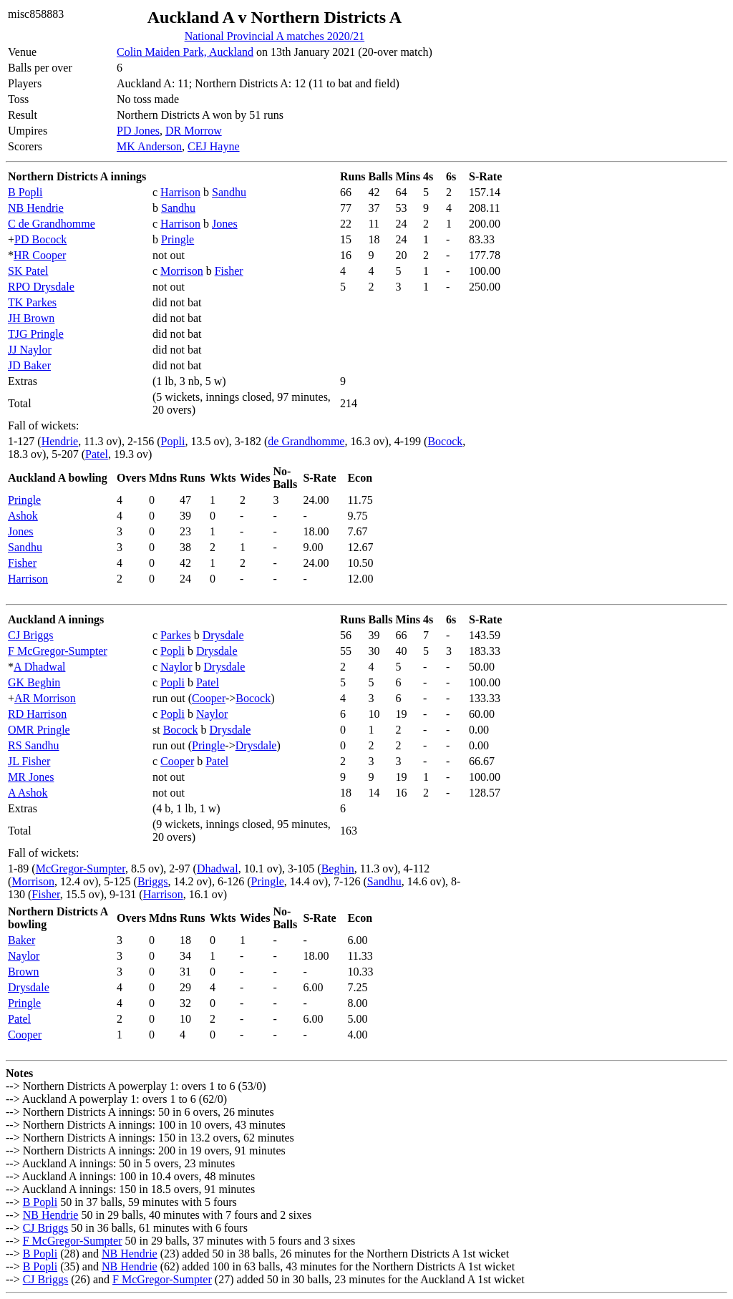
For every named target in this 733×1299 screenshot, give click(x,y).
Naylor (176, 667)
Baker (21, 940)
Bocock (444, 441)
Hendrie (60, 441)
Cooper (208, 698)
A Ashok (28, 793)
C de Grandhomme (51, 224)
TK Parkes (32, 302)
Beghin (337, 868)
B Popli (25, 192)
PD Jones (138, 131)
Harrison (180, 192)
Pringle (177, 239)
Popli (173, 441)
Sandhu (229, 192)
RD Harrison (37, 714)
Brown (23, 971)
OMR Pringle (39, 730)
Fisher (229, 271)
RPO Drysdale (41, 287)
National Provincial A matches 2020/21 (275, 36)
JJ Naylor (30, 350)
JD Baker (29, 365)
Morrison (181, 271)
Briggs (152, 881)
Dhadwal (217, 868)
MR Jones (31, 777)
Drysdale (223, 635)
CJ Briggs (31, 635)
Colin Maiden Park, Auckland (185, 52)
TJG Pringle (36, 334)
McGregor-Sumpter (80, 868)
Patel (96, 454)
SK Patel (28, 271)
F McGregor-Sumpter (57, 651)
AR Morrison (45, 698)
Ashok (23, 516)
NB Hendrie (36, 208)
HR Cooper (40, 255)
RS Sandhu (33, 745)
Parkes (175, 635)
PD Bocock (40, 239)
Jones (225, 224)
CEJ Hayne (213, 146)
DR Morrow (193, 131)
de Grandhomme (306, 441)
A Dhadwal (39, 667)
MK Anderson (149, 146)
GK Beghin (34, 682)
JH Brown (31, 318)
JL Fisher (29, 761)
